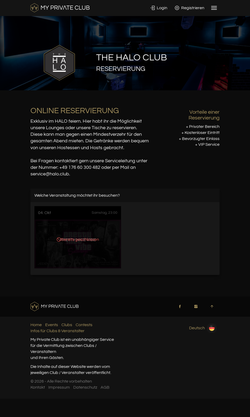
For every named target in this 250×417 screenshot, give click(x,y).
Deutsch (202, 328)
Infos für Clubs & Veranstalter (57, 331)
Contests (84, 325)
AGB (105, 387)
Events (51, 325)
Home (36, 325)
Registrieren (189, 8)
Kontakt (37, 387)
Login (158, 8)
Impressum (59, 387)
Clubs (66, 325)
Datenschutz (85, 387)
